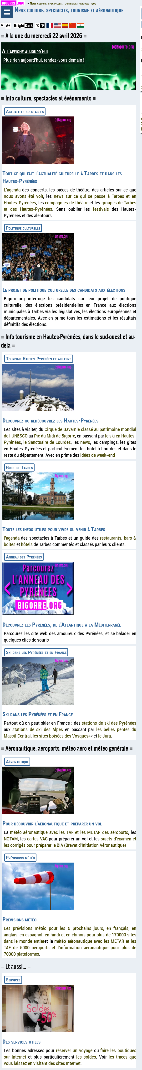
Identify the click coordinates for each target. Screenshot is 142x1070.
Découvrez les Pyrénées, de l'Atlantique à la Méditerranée (61, 624)
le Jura (104, 736)
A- (2, 25)
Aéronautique (17, 761)
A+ (8, 25)
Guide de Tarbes (19, 467)
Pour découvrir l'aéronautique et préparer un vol (52, 823)
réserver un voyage (74, 1050)
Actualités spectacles (25, 111)
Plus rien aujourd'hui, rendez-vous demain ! (43, 60)
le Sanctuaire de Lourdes (47, 442)
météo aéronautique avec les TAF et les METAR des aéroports (69, 832)
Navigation (7, 12)
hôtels (27, 544)
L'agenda (12, 189)
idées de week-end (97, 455)
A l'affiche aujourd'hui (25, 51)
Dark (29, 25)
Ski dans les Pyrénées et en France (36, 652)
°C (38, 25)
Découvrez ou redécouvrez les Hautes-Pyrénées (50, 420)
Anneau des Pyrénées (24, 556)
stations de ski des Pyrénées (109, 723)
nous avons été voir (23, 196)
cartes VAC (37, 838)
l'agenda (12, 538)
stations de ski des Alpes (37, 729)
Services (13, 979)
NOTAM (11, 838)
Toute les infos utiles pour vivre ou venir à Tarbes (53, 529)
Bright (19, 25)
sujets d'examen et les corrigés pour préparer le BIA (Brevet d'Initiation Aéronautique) (70, 841)
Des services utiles (21, 1041)
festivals (101, 209)
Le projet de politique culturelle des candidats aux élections (63, 289)
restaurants (110, 538)
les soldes (86, 1057)
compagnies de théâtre (66, 202)
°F (42, 25)
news (85, 442)
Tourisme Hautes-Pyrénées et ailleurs (38, 358)
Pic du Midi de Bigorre (54, 435)
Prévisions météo (20, 857)
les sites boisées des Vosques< (62, 736)
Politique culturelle (23, 228)
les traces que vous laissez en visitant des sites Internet (70, 1060)
